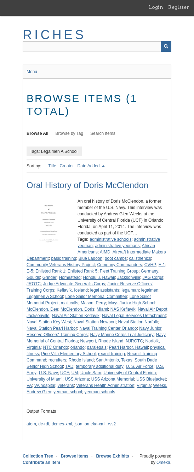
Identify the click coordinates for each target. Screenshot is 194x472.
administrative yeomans (117, 245)
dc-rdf (43, 424)
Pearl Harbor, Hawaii (128, 347)
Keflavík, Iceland (72, 290)
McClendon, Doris (77, 309)
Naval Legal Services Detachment (134, 315)
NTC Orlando (55, 347)
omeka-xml (95, 424)
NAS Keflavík (123, 309)
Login (155, 7)
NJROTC (134, 341)
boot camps (116, 258)
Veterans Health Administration (105, 385)
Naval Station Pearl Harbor (52, 328)
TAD (69, 366)
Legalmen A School (45, 296)
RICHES (54, 35)
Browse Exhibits (112, 456)
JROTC (34, 283)
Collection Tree (38, 456)
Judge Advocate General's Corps (74, 283)
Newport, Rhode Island (101, 341)
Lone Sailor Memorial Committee (96, 296)
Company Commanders (119, 264)
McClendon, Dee (42, 309)
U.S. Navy (48, 372)
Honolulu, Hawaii (99, 277)
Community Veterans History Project (61, 264)
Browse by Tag (70, 133)
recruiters (57, 360)
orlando (77, 347)
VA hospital (44, 385)
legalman (130, 290)
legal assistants (104, 290)
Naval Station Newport (95, 321)
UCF (64, 372)
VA (29, 385)
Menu (32, 71)
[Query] (97, 46)
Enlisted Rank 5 (82, 271)
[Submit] (166, 46)
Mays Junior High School (131, 302)
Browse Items (75, 456)
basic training (63, 258)
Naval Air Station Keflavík (75, 315)
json (78, 424)
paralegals (97, 347)
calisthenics (140, 258)
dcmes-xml (62, 424)
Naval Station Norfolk (138, 321)
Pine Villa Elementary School (68, 353)
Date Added (89, 165)
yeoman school (67, 391)
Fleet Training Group (119, 271)
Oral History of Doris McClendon (87, 185)
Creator (67, 165)
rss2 (112, 424)
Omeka (163, 462)
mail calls (69, 302)
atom (31, 424)
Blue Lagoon (90, 258)
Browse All (37, 133)
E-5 (30, 271)
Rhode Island (81, 360)
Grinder (49, 277)
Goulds (33, 277)
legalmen (150, 290)
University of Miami (44, 379)
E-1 (162, 264)
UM (75, 372)
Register (178, 7)
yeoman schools (99, 391)
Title (52, 165)
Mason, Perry (93, 302)
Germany (149, 271)
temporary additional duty (100, 366)
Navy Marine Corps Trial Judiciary (121, 334)
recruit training (111, 353)
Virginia (144, 385)
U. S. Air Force (139, 366)
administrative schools (110, 239)
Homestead (69, 277)
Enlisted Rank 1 (50, 271)
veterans (66, 385)
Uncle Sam (90, 372)
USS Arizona (77, 379)
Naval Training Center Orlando (108, 328)
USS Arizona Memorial (112, 379)
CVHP (150, 264)
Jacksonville (128, 277)
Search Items (102, 133)
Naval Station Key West (49, 321)
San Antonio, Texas (114, 360)
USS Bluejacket (151, 379)
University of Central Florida (129, 372)
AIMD (105, 252)
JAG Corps (153, 277)
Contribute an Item (41, 462)
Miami (102, 309)
